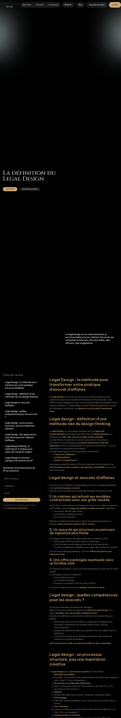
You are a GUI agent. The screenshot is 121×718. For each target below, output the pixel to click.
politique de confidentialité (17, 508)
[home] (9, 5)
